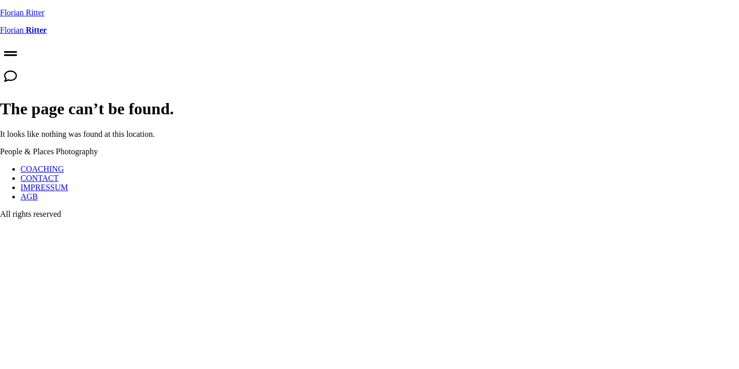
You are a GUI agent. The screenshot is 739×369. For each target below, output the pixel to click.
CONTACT (40, 178)
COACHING (42, 169)
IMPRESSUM (44, 187)
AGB (29, 196)
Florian (23, 30)
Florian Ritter (22, 12)
